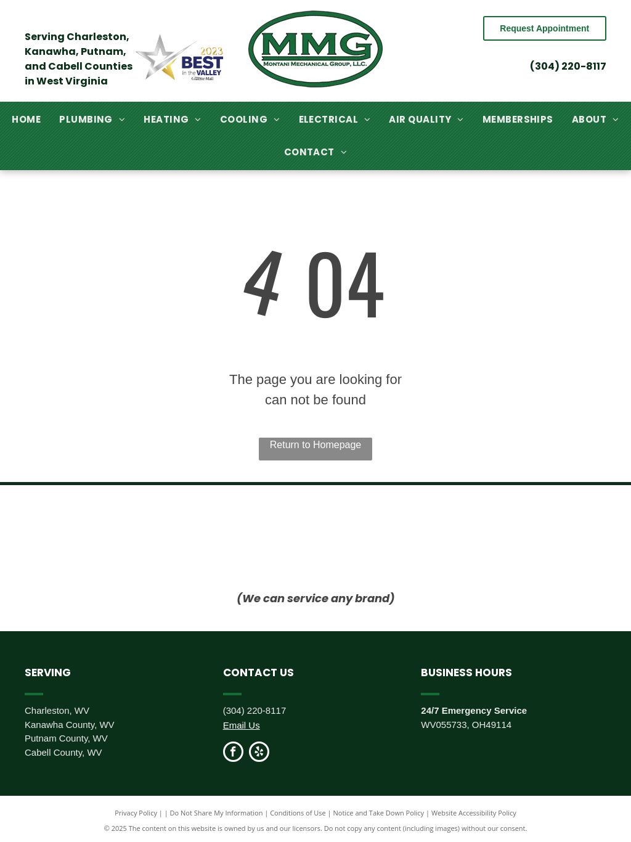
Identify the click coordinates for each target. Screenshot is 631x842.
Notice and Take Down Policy (379, 812)
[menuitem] (26, 120)
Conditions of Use (298, 812)
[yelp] (259, 753)
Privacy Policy (136, 812)
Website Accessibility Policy (473, 812)
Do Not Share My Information (216, 812)
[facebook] (233, 753)
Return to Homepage (316, 444)
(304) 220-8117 (568, 66)
